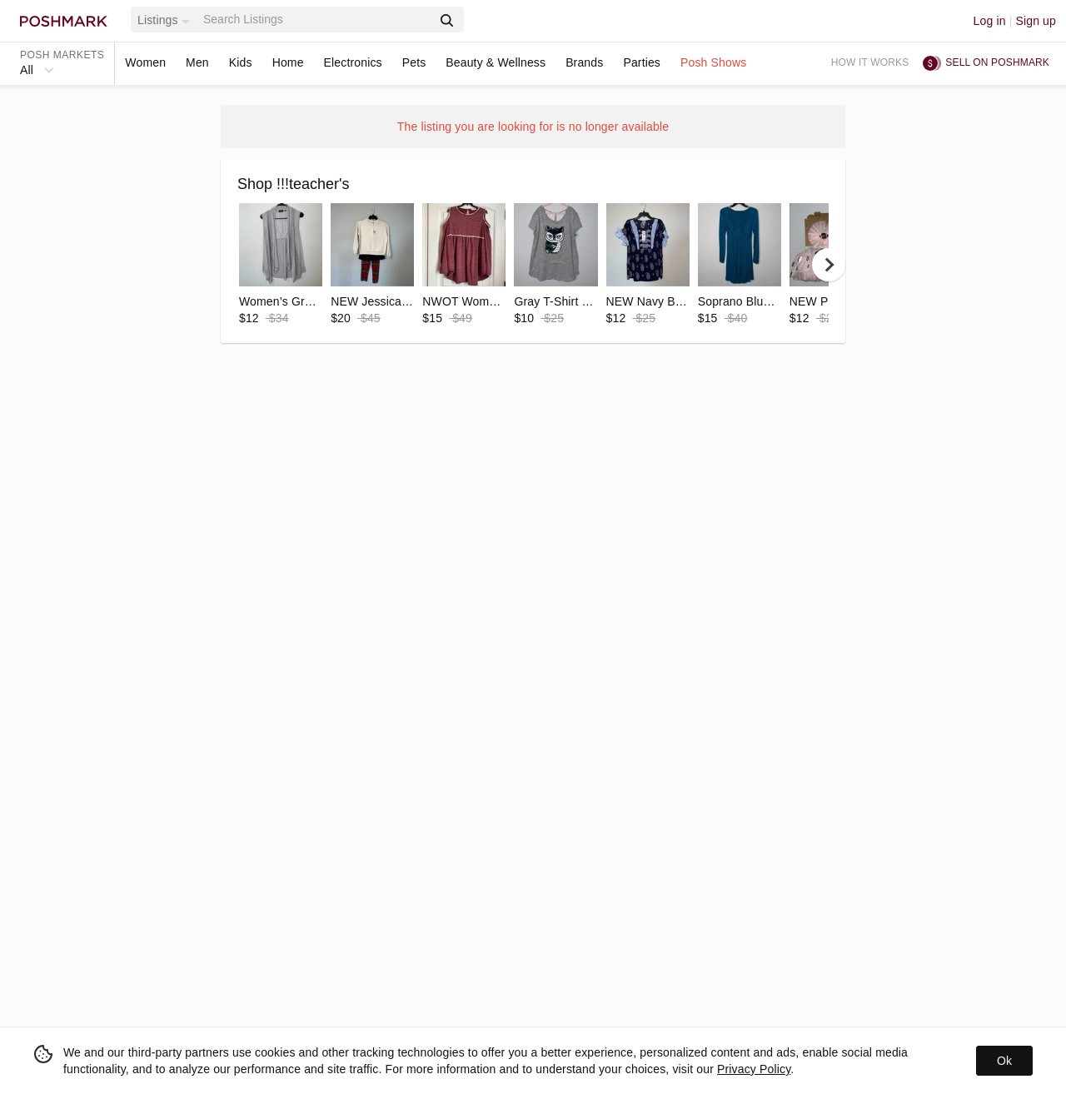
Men (197, 62)
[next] (828, 264)
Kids (240, 62)
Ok (1004, 1060)
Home (288, 62)
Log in (990, 20)
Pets (414, 62)
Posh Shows (713, 62)
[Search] (315, 19)
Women (145, 62)
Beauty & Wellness (495, 62)
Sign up (1035, 20)
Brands (584, 62)
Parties (641, 62)
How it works (870, 62)
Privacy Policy (753, 1069)
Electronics (353, 62)
